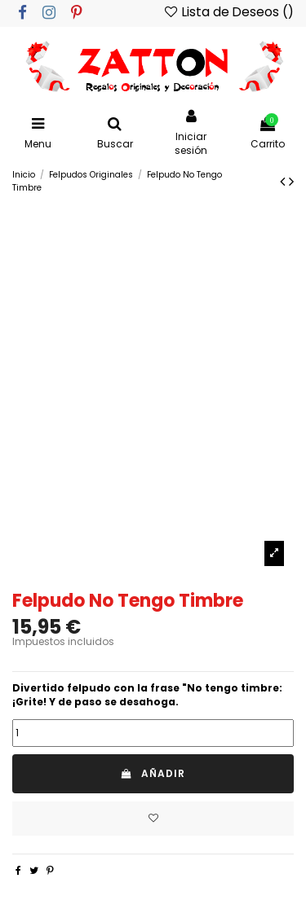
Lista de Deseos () (228, 11)
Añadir (153, 773)
